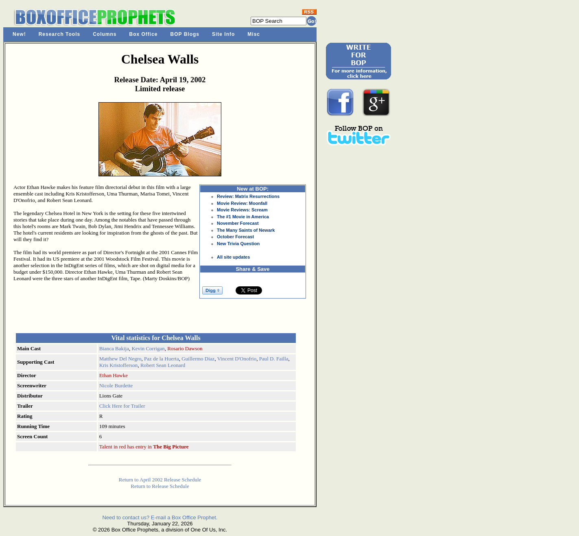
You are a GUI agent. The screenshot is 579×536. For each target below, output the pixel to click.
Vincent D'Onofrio (237, 359)
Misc (253, 34)
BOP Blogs (184, 34)
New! (19, 34)
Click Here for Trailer (122, 406)
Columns (104, 34)
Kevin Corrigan (147, 348)
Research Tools (59, 34)
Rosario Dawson (184, 348)
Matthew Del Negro (120, 359)
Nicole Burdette (116, 385)
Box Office (143, 34)
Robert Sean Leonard (162, 365)
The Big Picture (170, 447)
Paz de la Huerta (161, 359)
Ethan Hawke (113, 375)
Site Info (223, 34)
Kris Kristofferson (118, 365)
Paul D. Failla (273, 359)
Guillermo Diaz (197, 359)
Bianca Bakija (114, 348)
